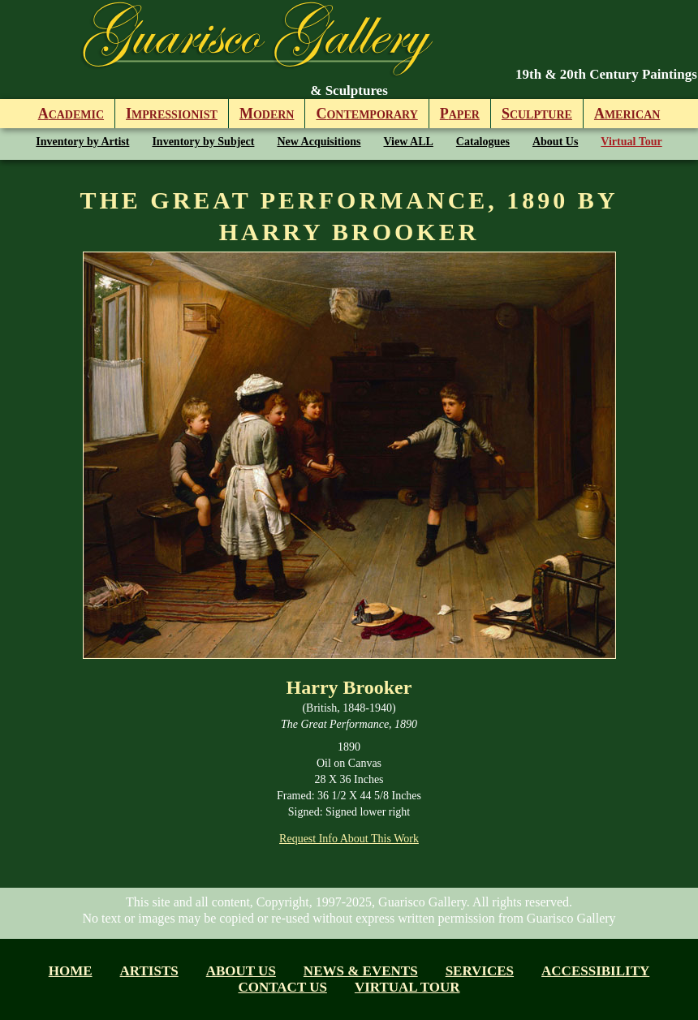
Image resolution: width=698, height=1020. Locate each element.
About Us (555, 142)
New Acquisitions (318, 142)
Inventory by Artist (82, 142)
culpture (537, 113)
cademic (71, 113)
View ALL (408, 142)
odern (267, 113)
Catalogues (483, 142)
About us (241, 971)
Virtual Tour (631, 142)
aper (460, 113)
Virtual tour (407, 987)
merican (627, 113)
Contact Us (282, 987)
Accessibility (595, 971)
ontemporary (366, 113)
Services (480, 971)
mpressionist (172, 113)
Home (71, 971)
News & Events (361, 971)
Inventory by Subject (203, 142)
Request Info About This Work (349, 839)
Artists (149, 971)
